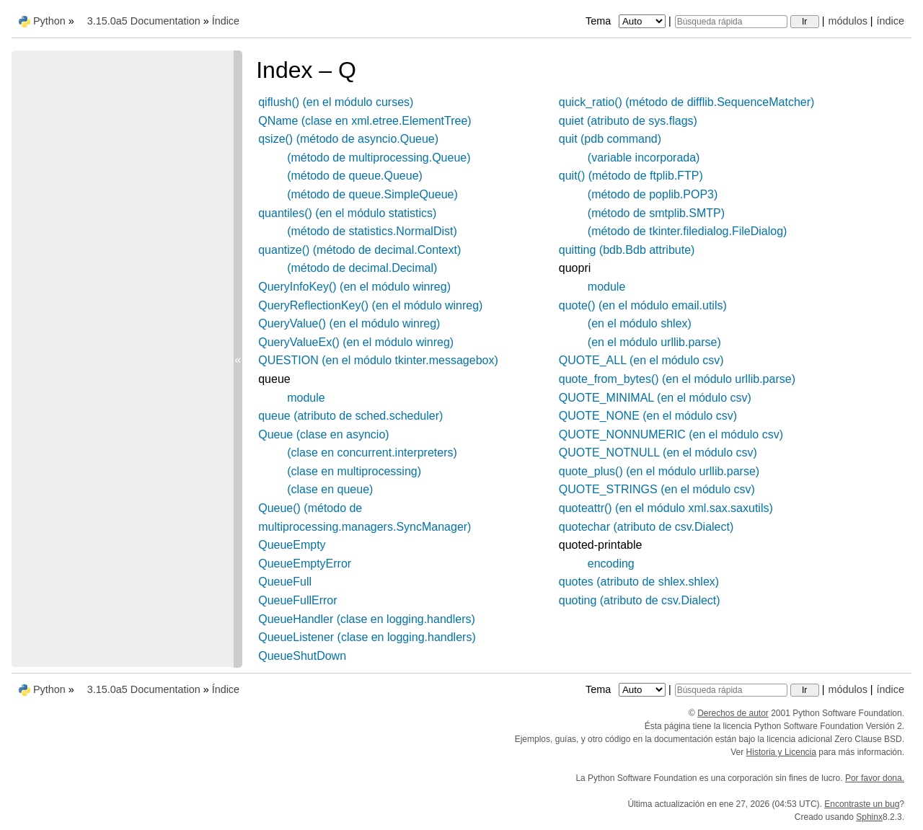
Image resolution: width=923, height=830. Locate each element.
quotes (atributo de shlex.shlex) (639, 581)
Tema (627, 21)
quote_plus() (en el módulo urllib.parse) (659, 471)
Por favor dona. (874, 778)
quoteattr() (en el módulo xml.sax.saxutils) (666, 508)
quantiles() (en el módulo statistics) (347, 213)
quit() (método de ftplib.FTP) (631, 175)
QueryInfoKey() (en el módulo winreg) (354, 287)
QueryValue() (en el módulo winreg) (349, 323)
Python (49, 21)
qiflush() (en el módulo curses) (335, 102)
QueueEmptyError (304, 563)
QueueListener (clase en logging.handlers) (367, 637)
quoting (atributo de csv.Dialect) (639, 600)
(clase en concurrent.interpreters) (372, 452)
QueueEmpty (291, 545)
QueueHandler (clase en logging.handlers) (366, 619)
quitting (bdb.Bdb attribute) (627, 250)
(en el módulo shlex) (640, 323)
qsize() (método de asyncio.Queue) (348, 139)
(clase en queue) (330, 489)
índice (890, 21)
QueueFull (285, 581)
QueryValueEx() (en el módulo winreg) (356, 342)
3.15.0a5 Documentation (143, 21)
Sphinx (869, 817)
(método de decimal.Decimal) (362, 268)
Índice (225, 21)
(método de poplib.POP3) (653, 194)
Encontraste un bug (861, 804)
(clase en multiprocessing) (354, 471)
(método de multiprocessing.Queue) (378, 157)
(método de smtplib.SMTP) (656, 213)
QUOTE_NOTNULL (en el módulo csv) (658, 452)
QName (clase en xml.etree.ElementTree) (365, 121)
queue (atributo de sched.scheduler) (350, 416)
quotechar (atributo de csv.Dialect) (646, 527)
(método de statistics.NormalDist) (372, 231)
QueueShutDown (302, 656)
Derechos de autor (733, 713)
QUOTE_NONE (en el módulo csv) (648, 416)
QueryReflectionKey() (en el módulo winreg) (370, 305)
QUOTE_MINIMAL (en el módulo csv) (655, 398)
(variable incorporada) (644, 157)
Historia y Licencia (781, 752)
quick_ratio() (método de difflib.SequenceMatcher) (687, 102)
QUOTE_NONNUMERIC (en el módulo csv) (671, 434)
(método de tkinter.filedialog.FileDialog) (687, 231)
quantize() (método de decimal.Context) (359, 250)
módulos (847, 21)
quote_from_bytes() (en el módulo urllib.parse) (677, 379)
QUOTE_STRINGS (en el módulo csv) (657, 489)
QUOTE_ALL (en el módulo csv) (641, 360)
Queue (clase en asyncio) (323, 434)
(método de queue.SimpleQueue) (372, 194)
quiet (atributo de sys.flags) (628, 121)
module (305, 398)
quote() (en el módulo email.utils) (643, 305)
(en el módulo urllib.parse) (654, 342)
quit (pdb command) (610, 139)
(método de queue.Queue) (355, 175)
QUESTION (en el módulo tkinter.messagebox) (378, 360)
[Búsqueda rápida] (731, 21)
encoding (611, 563)
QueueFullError (297, 600)
